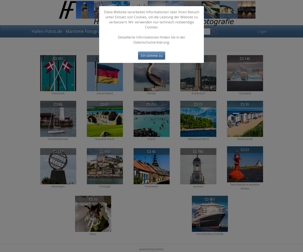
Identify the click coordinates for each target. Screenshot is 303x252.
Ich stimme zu (151, 55)
